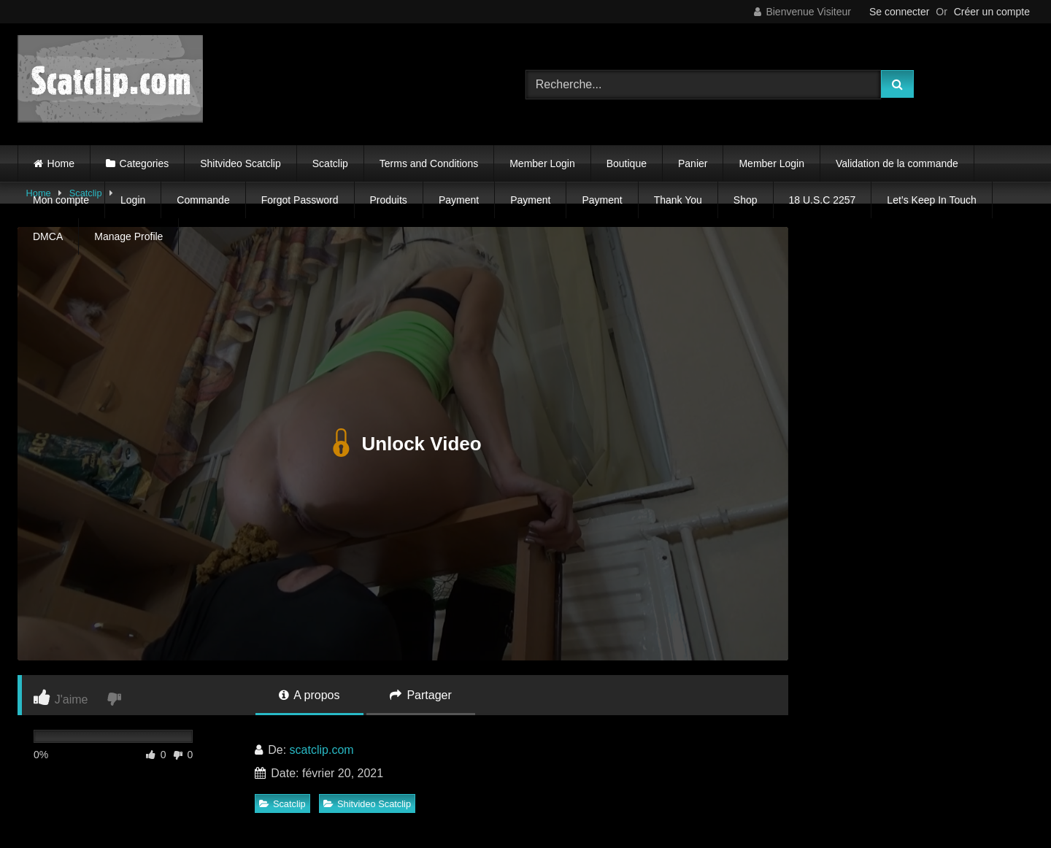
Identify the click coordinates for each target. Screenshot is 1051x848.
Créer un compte (992, 12)
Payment (459, 200)
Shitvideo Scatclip (240, 163)
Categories (144, 163)
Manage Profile (128, 236)
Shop (746, 200)
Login (132, 200)
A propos (309, 695)
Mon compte (61, 200)
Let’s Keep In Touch (931, 200)
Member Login (542, 163)
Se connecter (899, 12)
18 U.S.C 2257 (822, 200)
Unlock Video (402, 443)
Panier (692, 163)
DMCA (48, 236)
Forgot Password (300, 200)
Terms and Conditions (429, 163)
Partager (421, 695)
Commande (203, 200)
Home (60, 163)
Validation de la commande (897, 163)
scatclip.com (322, 750)
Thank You (678, 200)
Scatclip (330, 163)
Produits (388, 200)
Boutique (627, 163)
